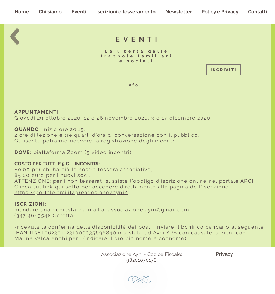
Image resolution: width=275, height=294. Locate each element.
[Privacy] (224, 254)
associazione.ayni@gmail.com (148, 210)
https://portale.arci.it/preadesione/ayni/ (71, 192)
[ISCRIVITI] (223, 69)
